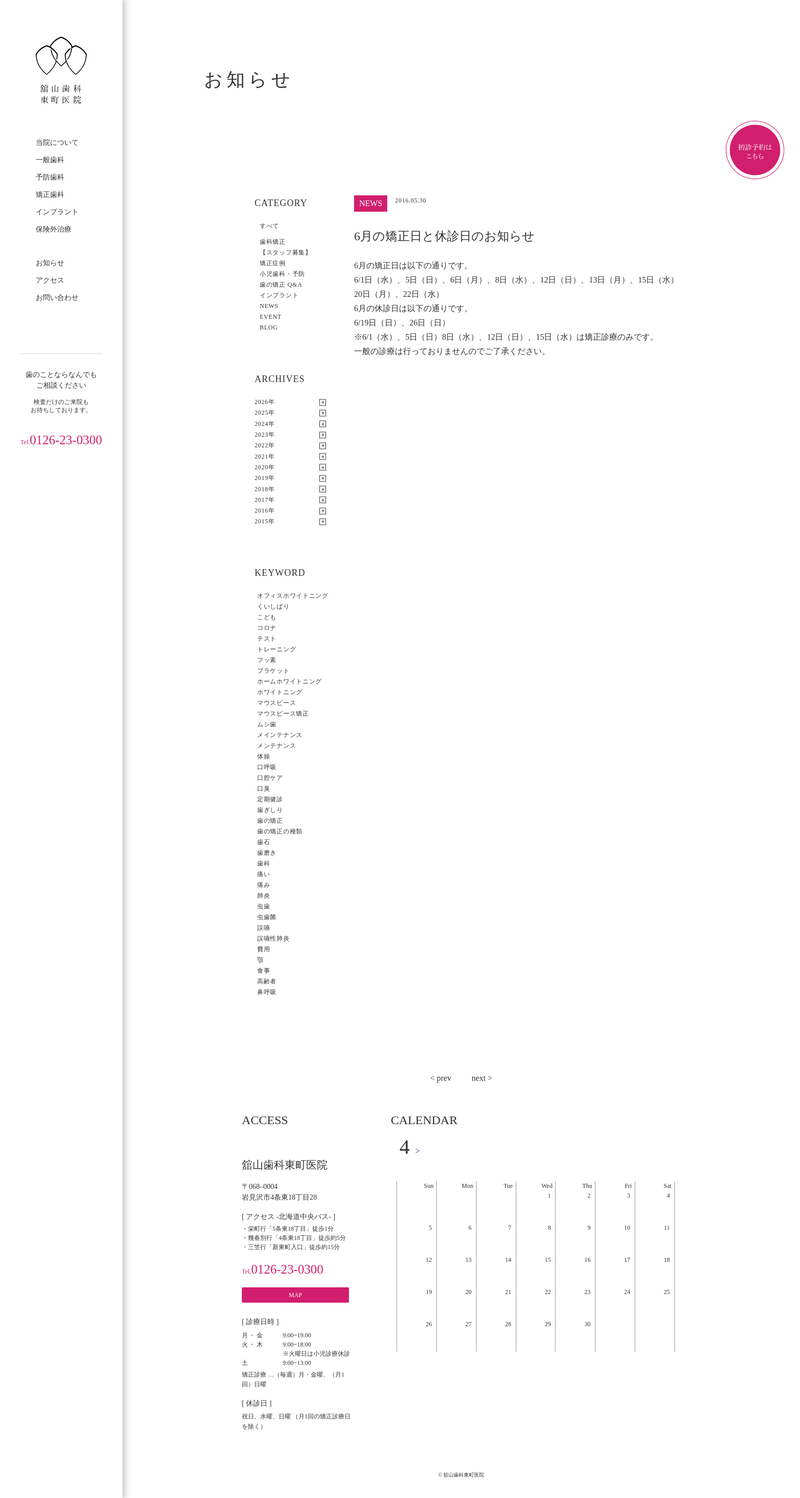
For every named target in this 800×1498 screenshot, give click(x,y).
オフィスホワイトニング (293, 595)
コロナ (267, 627)
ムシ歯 (267, 724)
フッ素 (267, 660)
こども (267, 617)
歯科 (263, 863)
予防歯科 (50, 177)
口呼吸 (267, 767)
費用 (263, 949)
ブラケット (273, 670)
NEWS (269, 306)
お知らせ (50, 263)
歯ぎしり (270, 810)
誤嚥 (263, 927)
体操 (263, 756)
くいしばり (273, 606)
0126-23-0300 (61, 440)
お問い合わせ (57, 297)
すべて (269, 226)
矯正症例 (273, 263)
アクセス (50, 280)
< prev (440, 1078)
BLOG (269, 327)
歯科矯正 (273, 241)
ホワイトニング (280, 692)
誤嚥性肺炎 (273, 938)
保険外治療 (53, 229)
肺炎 (263, 895)
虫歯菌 (267, 917)
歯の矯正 (270, 820)
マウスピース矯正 (283, 713)
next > (481, 1078)
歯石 (263, 842)
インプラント (57, 212)
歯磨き (267, 852)
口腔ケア (270, 777)
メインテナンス (280, 735)
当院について (57, 142)
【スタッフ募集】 (286, 252)
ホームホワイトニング (289, 681)
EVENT (271, 316)
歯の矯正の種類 (280, 831)
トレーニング (276, 649)
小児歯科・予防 (282, 273)
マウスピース (276, 702)
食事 (263, 970)
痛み (263, 884)
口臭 (263, 788)
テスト (267, 638)
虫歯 (263, 906)
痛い (263, 874)
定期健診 (270, 799)
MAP (295, 1295)
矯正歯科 (50, 194)
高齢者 (267, 981)
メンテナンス (276, 745)
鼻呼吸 (267, 992)
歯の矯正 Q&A (281, 284)
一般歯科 (50, 160)
